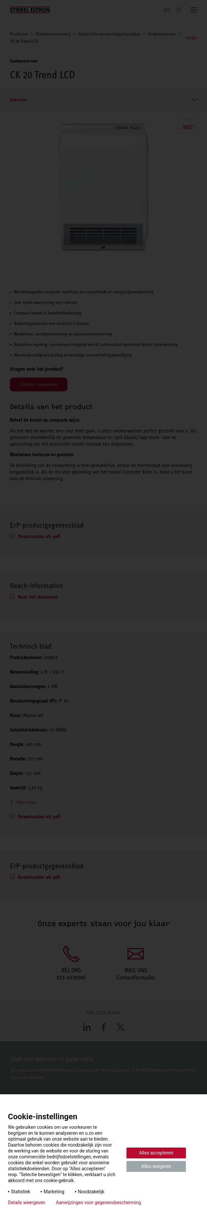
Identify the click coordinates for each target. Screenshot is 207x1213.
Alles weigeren (156, 1166)
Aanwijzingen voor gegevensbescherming (98, 1202)
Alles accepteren (156, 1152)
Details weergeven (26, 1202)
